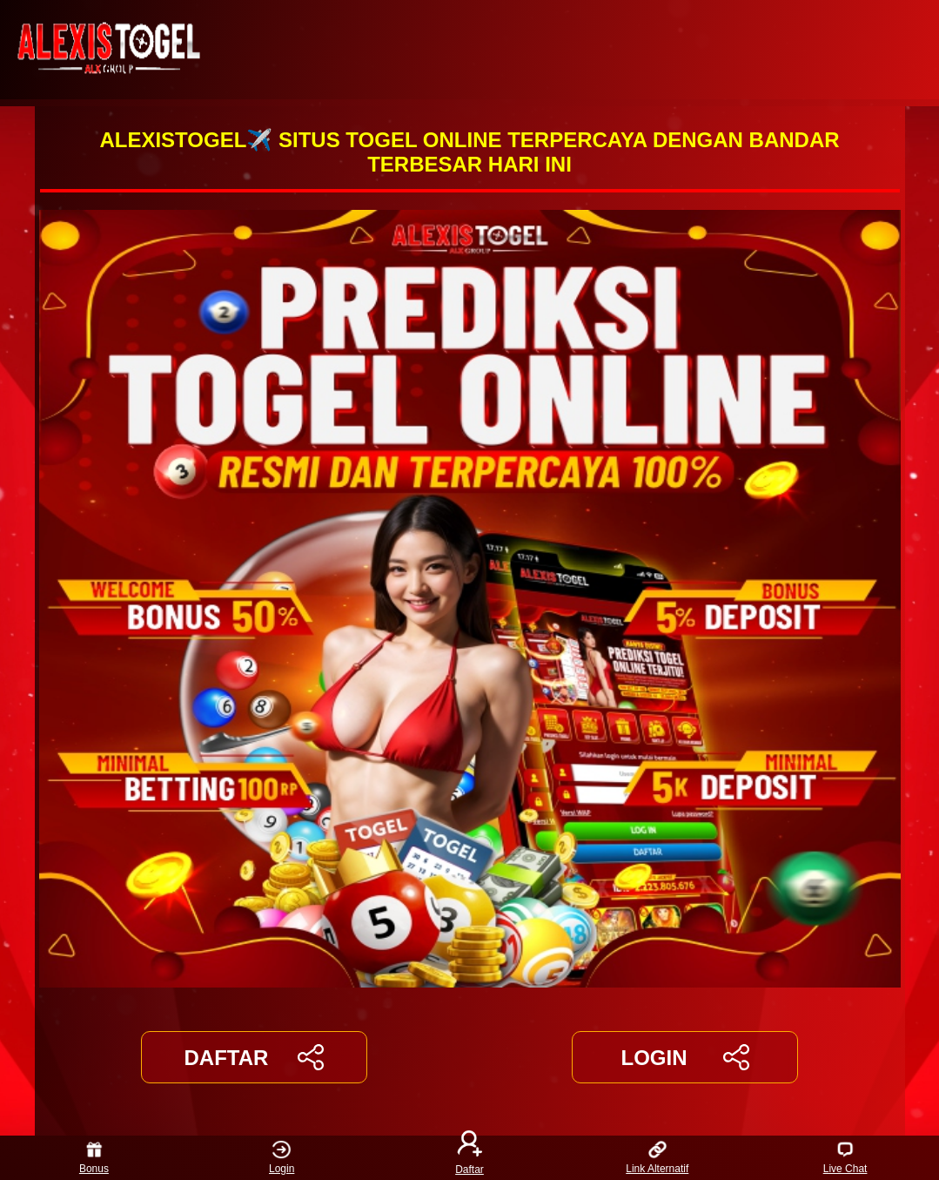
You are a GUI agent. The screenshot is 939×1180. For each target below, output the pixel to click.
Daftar (470, 1158)
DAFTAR (254, 1057)
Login (281, 1158)
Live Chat (845, 1158)
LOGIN (684, 1057)
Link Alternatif (657, 1158)
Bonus (94, 1158)
